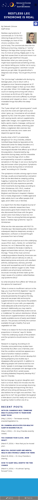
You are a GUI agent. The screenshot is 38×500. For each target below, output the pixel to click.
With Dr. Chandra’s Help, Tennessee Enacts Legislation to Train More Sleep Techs (16, 413)
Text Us (28, 498)
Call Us (9, 498)
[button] (36, 23)
